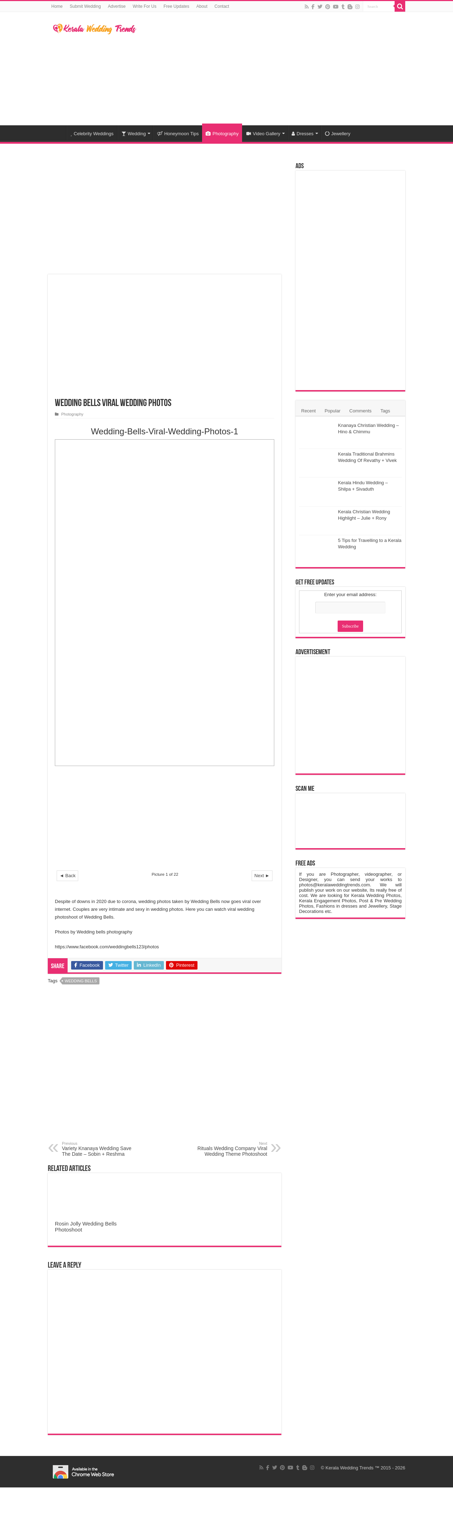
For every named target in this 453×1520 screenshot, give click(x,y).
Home (57, 6)
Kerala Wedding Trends (350, 1467)
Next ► (262, 875)
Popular (332, 410)
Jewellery (337, 133)
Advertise (117, 6)
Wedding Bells (81, 981)
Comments (360, 410)
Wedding (133, 133)
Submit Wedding (85, 6)
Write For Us (144, 6)
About (201, 6)
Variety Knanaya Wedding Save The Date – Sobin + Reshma (98, 1149)
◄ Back (67, 875)
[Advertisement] (271, 68)
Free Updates (176, 6)
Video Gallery (263, 133)
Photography (222, 133)
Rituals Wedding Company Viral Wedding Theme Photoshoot (231, 1149)
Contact (221, 6)
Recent (308, 410)
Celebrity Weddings (92, 133)
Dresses (303, 133)
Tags (385, 410)
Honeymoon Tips (178, 133)
